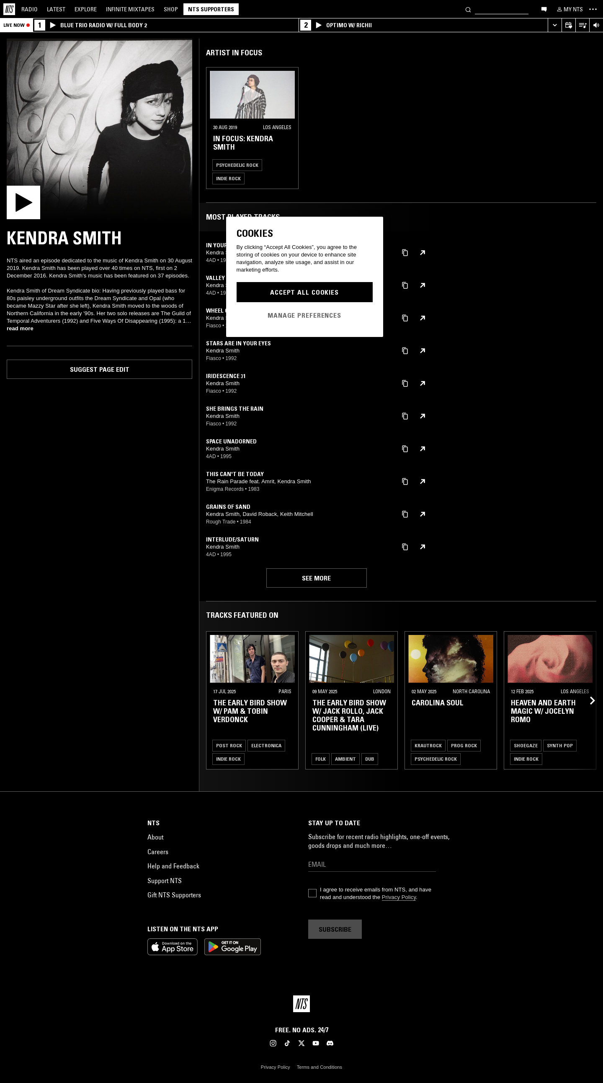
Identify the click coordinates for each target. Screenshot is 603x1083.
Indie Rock (228, 178)
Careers (157, 851)
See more (316, 578)
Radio (29, 9)
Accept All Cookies (304, 292)
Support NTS (164, 880)
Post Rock (229, 745)
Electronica (266, 745)
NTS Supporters (211, 9)
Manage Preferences (304, 315)
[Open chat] (544, 9)
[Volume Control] (596, 25)
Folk (320, 759)
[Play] (99, 131)
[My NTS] (569, 9)
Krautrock (428, 745)
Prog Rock (464, 745)
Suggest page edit (99, 369)
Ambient (345, 759)
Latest (56, 9)
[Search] (468, 9)
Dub (369, 759)
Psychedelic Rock (237, 165)
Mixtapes (130, 9)
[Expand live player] (555, 25)
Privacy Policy (399, 897)
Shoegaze (526, 745)
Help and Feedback (173, 866)
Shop (171, 9)
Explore (86, 9)
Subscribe (335, 929)
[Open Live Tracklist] (582, 25)
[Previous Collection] (587, 700)
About (155, 837)
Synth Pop (560, 745)
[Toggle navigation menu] (593, 9)
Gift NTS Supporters (174, 895)
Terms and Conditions (319, 1067)
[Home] (9, 9)
